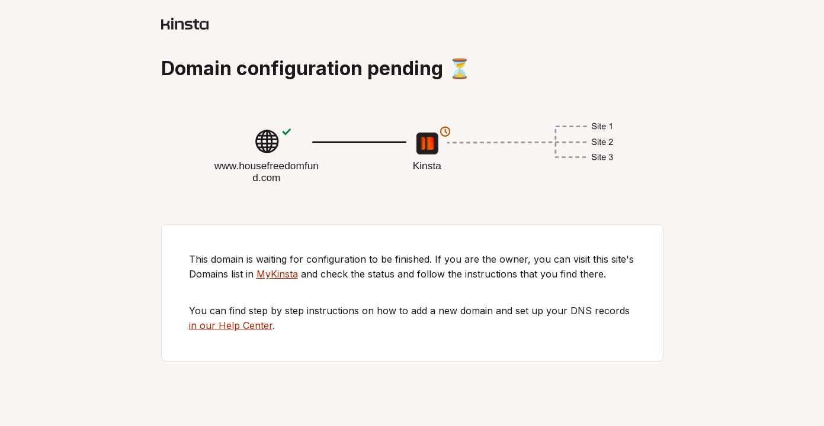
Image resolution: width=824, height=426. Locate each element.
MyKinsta (277, 274)
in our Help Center (230, 325)
